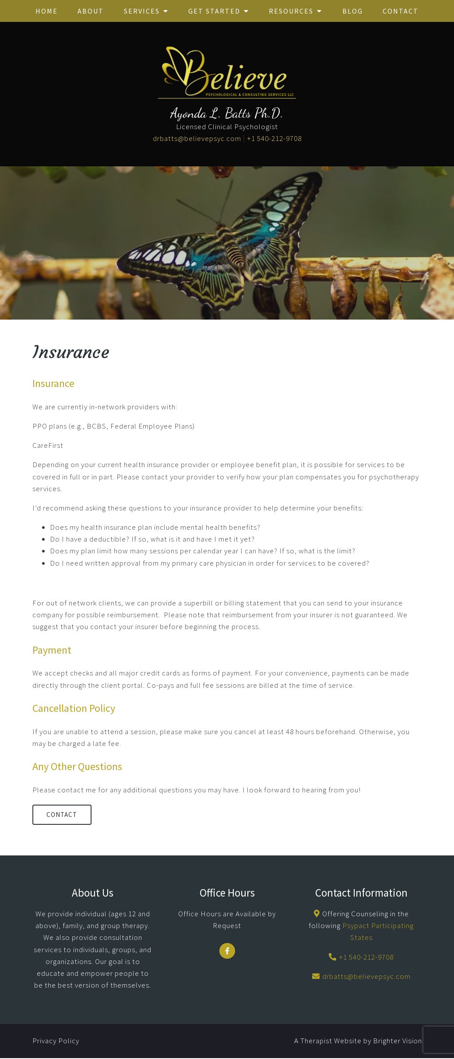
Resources (291, 11)
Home (46, 11)
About (90, 11)
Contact (401, 11)
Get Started (214, 11)
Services (142, 11)
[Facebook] (227, 952)
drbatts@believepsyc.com (197, 138)
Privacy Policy (55, 1042)
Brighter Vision (397, 1042)
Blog (352, 11)
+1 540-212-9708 (274, 138)
